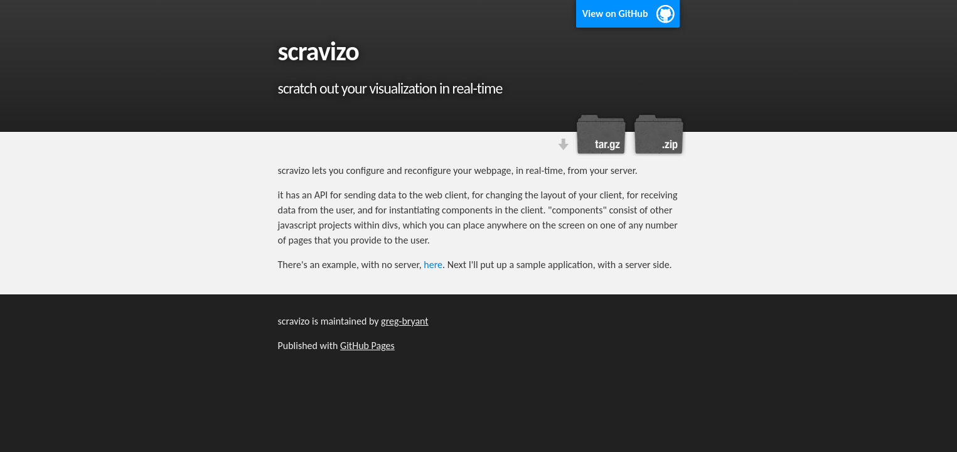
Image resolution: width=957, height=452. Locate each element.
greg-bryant (405, 321)
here (433, 265)
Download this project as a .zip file (657, 134)
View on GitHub (615, 13)
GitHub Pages (367, 346)
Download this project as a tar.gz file (601, 134)
